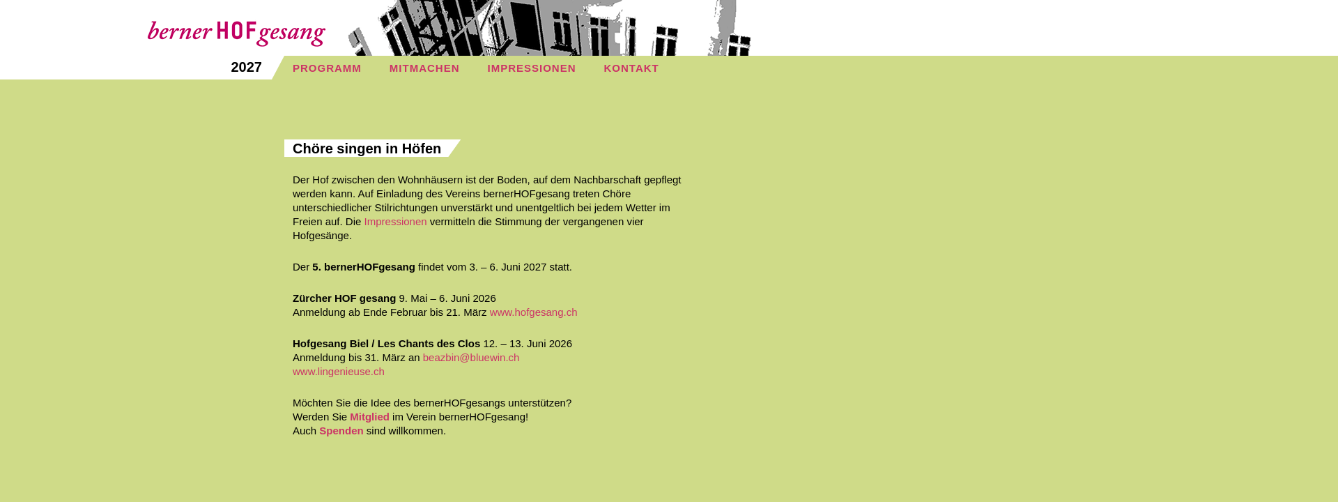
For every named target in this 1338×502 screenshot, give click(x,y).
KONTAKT (631, 68)
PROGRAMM (327, 68)
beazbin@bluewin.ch (471, 357)
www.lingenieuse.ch (339, 371)
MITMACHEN (425, 68)
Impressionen (395, 221)
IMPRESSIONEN (531, 68)
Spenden (341, 430)
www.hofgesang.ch (534, 312)
